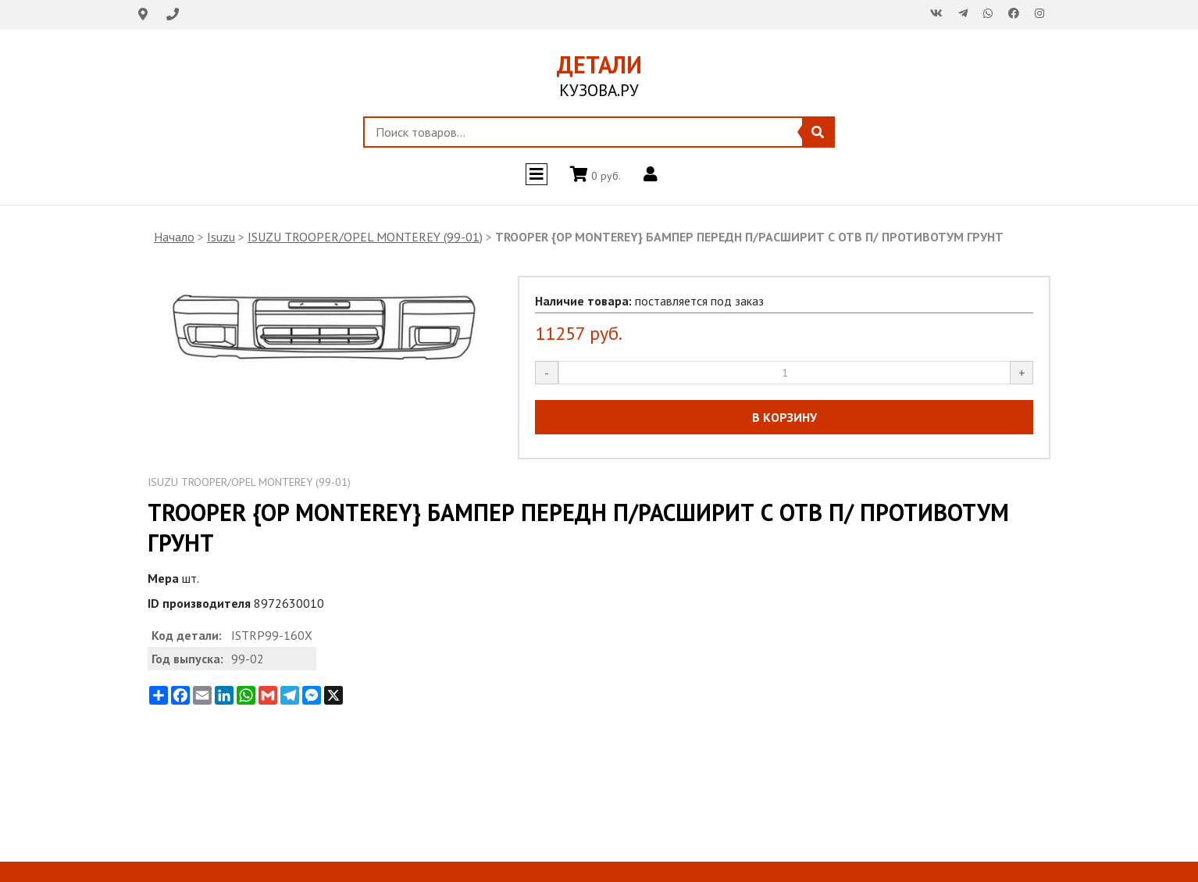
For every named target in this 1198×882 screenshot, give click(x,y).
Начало (174, 237)
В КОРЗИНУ (784, 417)
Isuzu (221, 237)
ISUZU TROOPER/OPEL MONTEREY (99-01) (365, 237)
